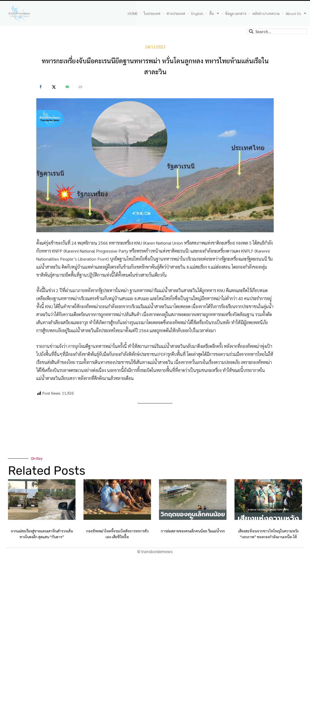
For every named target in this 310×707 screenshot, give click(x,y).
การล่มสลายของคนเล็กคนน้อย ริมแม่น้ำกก (193, 530)
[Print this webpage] (80, 87)
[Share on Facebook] (40, 87)
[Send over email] (67, 87)
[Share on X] (54, 87)
